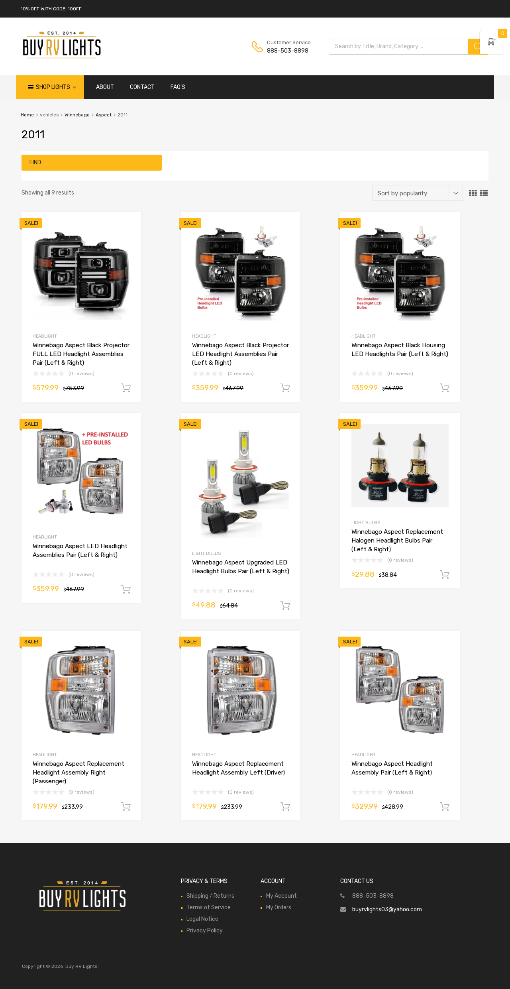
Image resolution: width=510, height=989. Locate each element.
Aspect (104, 115)
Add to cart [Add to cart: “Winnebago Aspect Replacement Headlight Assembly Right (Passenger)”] (126, 807)
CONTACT (142, 87)
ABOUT (105, 87)
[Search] (478, 47)
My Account (281, 896)
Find (35, 162)
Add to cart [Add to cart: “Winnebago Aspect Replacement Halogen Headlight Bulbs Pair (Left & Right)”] (444, 575)
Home (27, 115)
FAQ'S (178, 87)
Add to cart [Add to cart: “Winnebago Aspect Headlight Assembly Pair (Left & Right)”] (444, 807)
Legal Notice (202, 919)
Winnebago (77, 115)
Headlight (45, 336)
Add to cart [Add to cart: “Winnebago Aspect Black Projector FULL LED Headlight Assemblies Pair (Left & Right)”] (126, 388)
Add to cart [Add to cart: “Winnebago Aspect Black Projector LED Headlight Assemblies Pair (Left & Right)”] (285, 388)
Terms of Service (208, 907)
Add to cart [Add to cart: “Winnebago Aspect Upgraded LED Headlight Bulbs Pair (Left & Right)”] (285, 606)
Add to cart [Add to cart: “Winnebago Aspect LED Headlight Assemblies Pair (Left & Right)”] (126, 589)
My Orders (278, 907)
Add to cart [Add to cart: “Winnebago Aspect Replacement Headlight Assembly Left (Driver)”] (285, 807)
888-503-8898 (286, 50)
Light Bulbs (206, 553)
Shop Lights (56, 87)
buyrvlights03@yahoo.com (387, 909)
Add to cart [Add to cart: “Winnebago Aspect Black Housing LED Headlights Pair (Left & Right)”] (444, 388)
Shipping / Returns (210, 896)
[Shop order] (418, 193)
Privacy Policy (204, 930)
